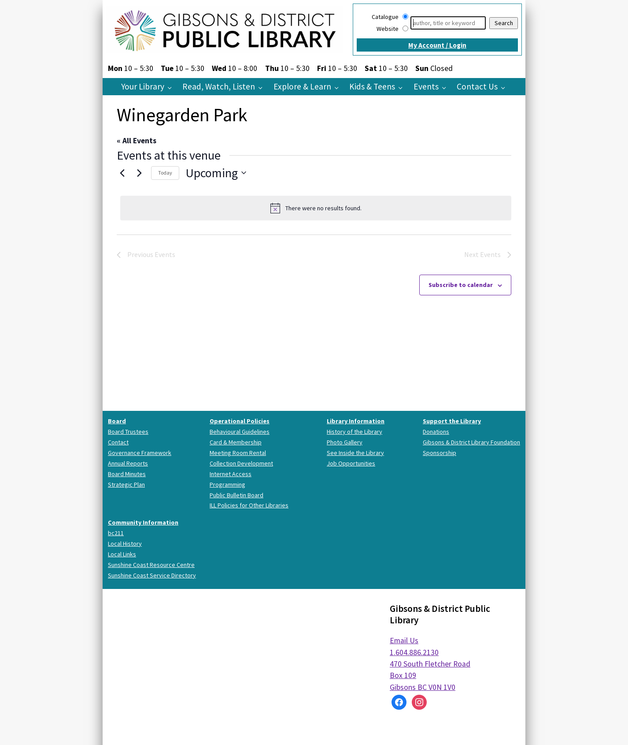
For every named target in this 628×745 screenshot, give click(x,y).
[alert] (315, 208)
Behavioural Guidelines (240, 432)
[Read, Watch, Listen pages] (262, 87)
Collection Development (241, 463)
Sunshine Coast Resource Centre (151, 565)
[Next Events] (139, 173)
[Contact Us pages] (505, 87)
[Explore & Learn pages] (339, 87)
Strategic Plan (126, 484)
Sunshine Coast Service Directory (152, 575)
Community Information (143, 522)
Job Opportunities (351, 463)
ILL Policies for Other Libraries (249, 505)
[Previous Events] (122, 173)
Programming (227, 484)
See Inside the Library (355, 453)
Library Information (355, 421)
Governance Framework (139, 453)
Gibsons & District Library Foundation (471, 442)
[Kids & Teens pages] (402, 87)
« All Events (136, 140)
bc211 (116, 533)
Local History (125, 544)
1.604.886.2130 (414, 652)
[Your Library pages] (172, 87)
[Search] (448, 23)
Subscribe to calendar (461, 285)
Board (117, 421)
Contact (118, 442)
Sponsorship (439, 453)
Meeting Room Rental (238, 453)
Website (388, 29)
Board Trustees (128, 432)
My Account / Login (437, 45)
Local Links (122, 554)
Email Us (404, 640)
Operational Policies (240, 421)
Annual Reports (128, 463)
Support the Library (452, 421)
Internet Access (230, 474)
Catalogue (385, 17)
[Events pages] (446, 87)
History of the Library (354, 432)
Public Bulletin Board (236, 495)
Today (165, 172)
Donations (436, 432)
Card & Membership (236, 442)
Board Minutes (127, 474)
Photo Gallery (344, 442)
